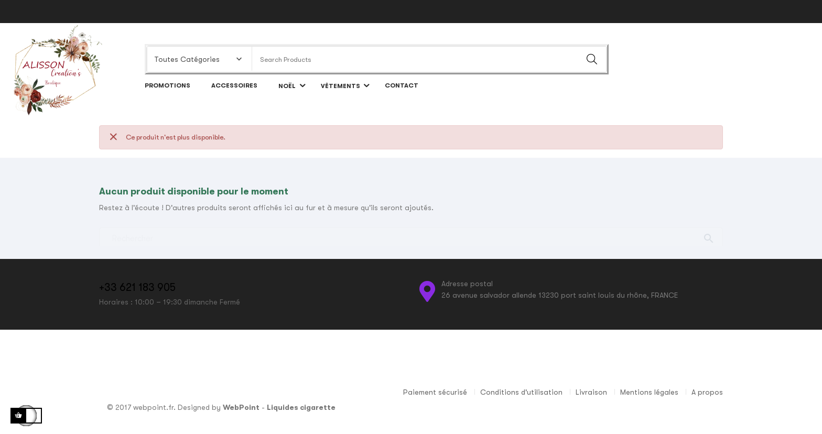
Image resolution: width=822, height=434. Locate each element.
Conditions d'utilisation (521, 392)
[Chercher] (411, 234)
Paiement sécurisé (435, 392)
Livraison (591, 392)
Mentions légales (649, 392)
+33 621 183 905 (137, 287)
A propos (707, 392)
